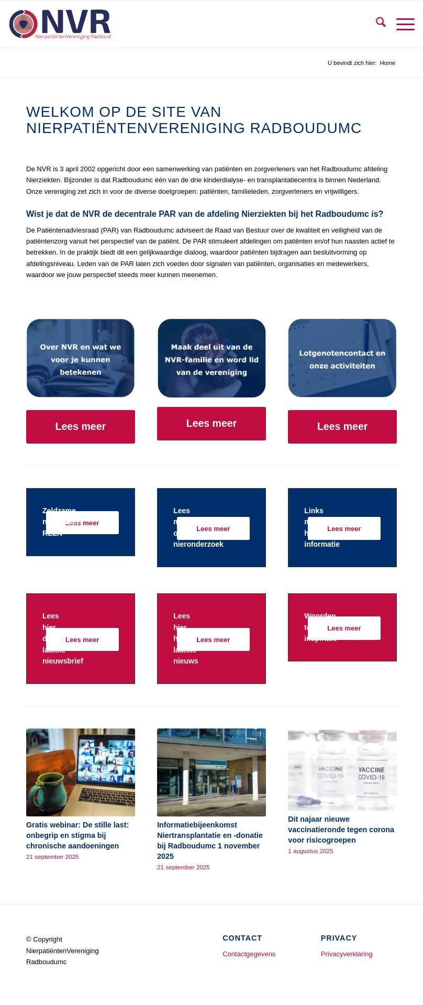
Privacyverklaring (347, 954)
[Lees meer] (80, 426)
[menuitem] (375, 24)
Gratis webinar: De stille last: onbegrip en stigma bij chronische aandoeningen (77, 835)
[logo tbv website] (59, 24)
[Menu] (400, 24)
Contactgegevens (248, 954)
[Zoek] (375, 24)
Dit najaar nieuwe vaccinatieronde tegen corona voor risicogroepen (341, 829)
